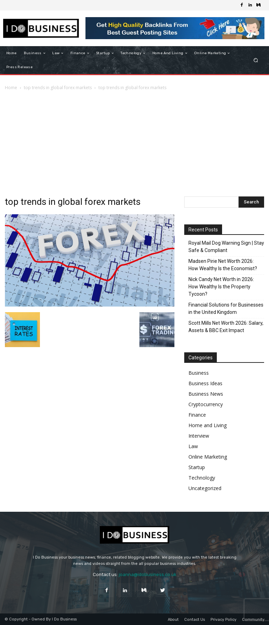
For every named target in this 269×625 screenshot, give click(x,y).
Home (11, 88)
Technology (201, 477)
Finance (197, 414)
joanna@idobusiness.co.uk (148, 574)
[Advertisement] (134, 144)
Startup (196, 467)
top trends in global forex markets (58, 88)
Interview (198, 435)
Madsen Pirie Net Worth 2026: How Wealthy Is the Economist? (222, 264)
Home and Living (207, 425)
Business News (205, 393)
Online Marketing (207, 456)
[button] (256, 60)
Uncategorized (204, 488)
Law (193, 446)
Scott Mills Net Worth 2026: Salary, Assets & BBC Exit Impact (225, 326)
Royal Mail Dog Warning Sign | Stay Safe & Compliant (226, 246)
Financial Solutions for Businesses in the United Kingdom (225, 308)
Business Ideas (205, 383)
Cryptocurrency (205, 404)
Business (198, 372)
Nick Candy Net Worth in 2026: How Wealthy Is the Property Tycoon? (221, 286)
